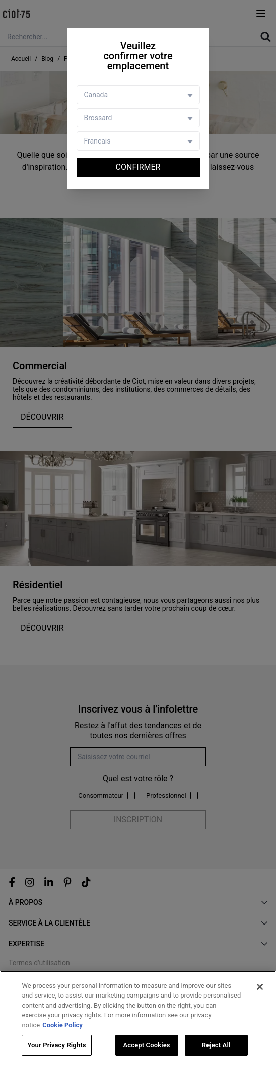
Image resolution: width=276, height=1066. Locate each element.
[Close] (260, 987)
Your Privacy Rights (56, 1045)
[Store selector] (138, 117)
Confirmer (138, 167)
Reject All (216, 1045)
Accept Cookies (146, 1045)
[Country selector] (138, 94)
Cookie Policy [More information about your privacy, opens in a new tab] (62, 1025)
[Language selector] (138, 141)
